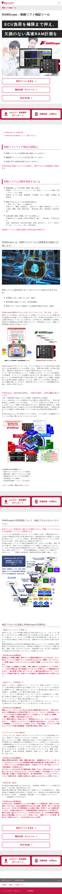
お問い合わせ (20, 862)
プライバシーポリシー (33, 876)
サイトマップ (6, 876)
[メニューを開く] (59, 3)
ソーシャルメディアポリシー (11, 873)
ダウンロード (7, 862)
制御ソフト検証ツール (9, 8)
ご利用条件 (30, 873)
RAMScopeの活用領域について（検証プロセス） (21, 127)
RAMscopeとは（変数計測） (14, 124)
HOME (4, 867)
